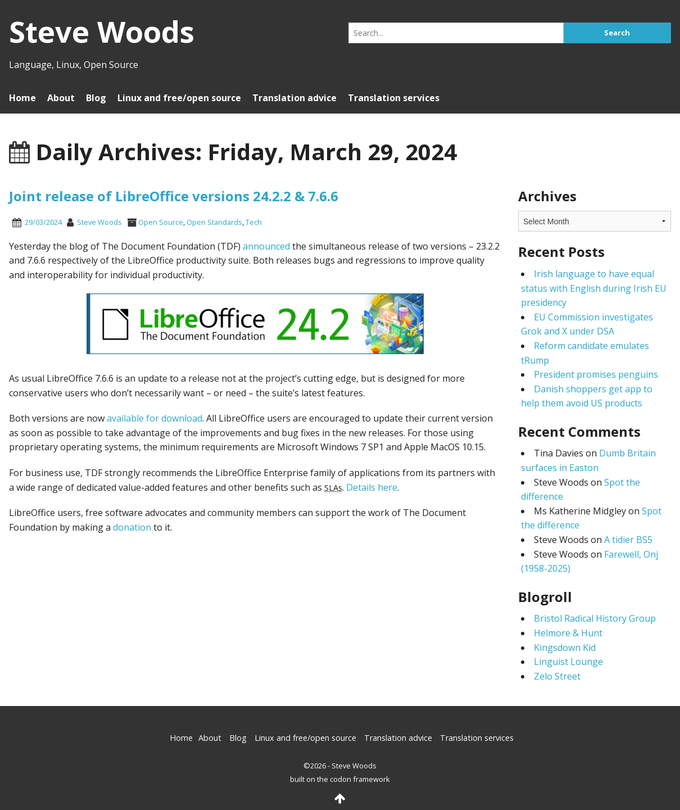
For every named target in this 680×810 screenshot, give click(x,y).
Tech (254, 222)
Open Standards (214, 222)
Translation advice (294, 98)
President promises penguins (596, 374)
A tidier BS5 (628, 539)
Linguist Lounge (568, 661)
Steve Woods (99, 222)
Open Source (160, 222)
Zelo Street (557, 676)
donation (132, 527)
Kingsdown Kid (565, 647)
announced (266, 246)
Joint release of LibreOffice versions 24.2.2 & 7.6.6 (173, 196)
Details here (371, 487)
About (61, 98)
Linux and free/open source (179, 98)
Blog (96, 98)
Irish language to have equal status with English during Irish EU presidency (594, 288)
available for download (154, 418)
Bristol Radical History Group (595, 618)
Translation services (393, 98)
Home (22, 98)
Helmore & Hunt (568, 633)
